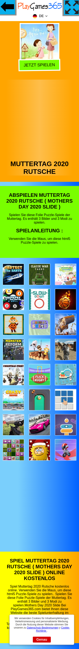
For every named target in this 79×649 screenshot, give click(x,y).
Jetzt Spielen (39, 65)
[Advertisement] (39, 119)
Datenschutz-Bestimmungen (43, 627)
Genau (41, 639)
